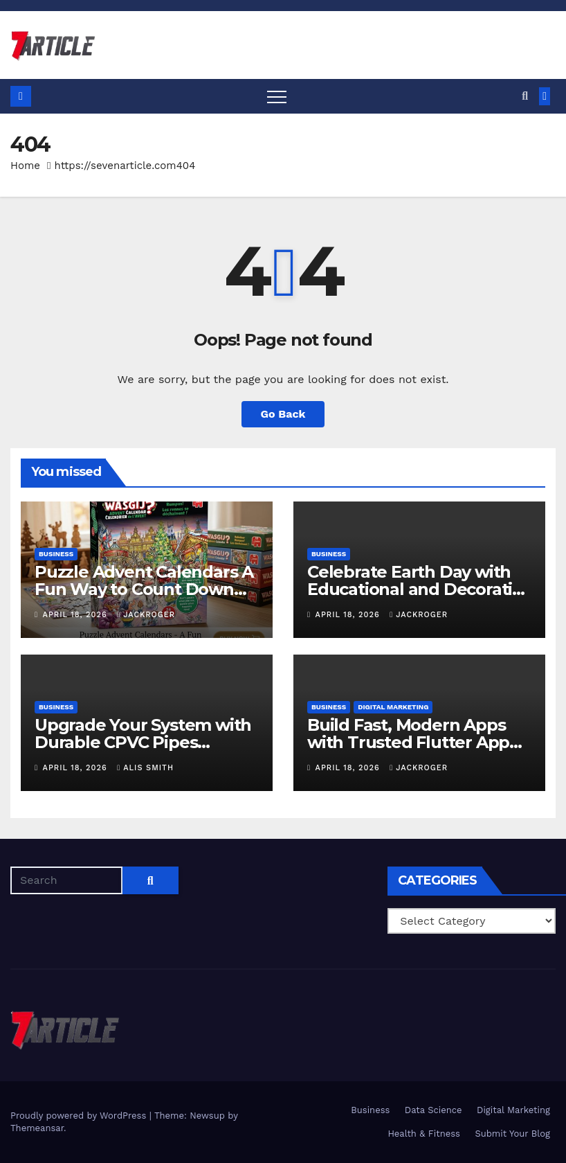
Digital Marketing (393, 707)
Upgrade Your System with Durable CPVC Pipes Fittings (143, 742)
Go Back (283, 413)
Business (56, 554)
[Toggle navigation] (276, 96)
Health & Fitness (423, 1133)
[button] (525, 96)
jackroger (146, 614)
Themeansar (37, 1128)
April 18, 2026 (77, 614)
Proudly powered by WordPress (79, 1115)
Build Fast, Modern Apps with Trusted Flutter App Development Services (408, 742)
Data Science (433, 1110)
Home (25, 165)
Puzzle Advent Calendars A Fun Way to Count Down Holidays (144, 589)
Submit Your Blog (512, 1133)
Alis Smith (145, 767)
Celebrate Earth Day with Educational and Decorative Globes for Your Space (419, 589)
